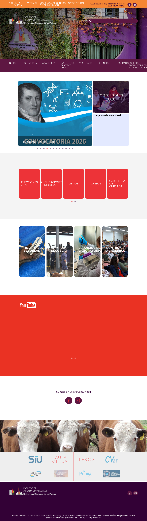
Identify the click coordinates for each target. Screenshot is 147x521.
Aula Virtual (19, 4)
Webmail (32, 3)
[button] (37, 148)
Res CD (86, 459)
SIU (11, 3)
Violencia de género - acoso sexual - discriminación (63, 4)
